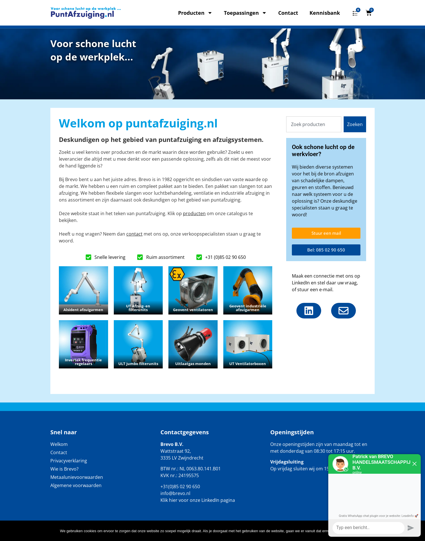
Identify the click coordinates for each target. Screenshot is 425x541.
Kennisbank (325, 12)
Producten (195, 12)
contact (134, 234)
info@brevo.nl (175, 493)
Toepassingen (245, 12)
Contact (288, 12)
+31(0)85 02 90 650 (180, 486)
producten (194, 213)
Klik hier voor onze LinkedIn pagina (197, 500)
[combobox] (313, 124)
